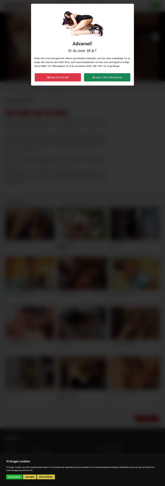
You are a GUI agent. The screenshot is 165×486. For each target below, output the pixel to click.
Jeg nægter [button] (29, 477)
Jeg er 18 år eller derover (107, 77)
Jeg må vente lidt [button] (58, 77)
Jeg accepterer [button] (14, 477)
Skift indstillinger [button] (46, 477)
